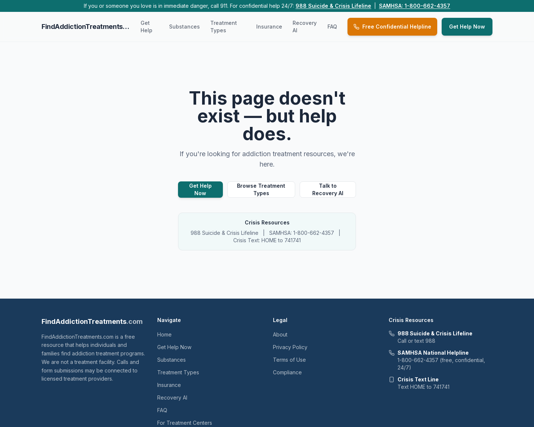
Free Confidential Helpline (392, 26)
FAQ (332, 26)
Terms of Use (289, 360)
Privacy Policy (290, 347)
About (280, 334)
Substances (184, 26)
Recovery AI (305, 26)
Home (164, 334)
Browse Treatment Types (261, 189)
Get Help (146, 26)
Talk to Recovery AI (327, 189)
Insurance (269, 26)
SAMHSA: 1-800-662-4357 (414, 6)
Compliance (287, 372)
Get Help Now (467, 26)
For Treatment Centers (184, 423)
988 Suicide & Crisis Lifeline (333, 6)
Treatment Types (223, 26)
